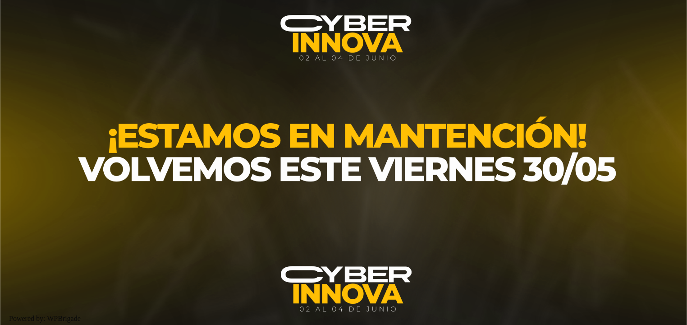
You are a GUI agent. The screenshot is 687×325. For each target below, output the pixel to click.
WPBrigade (64, 318)
